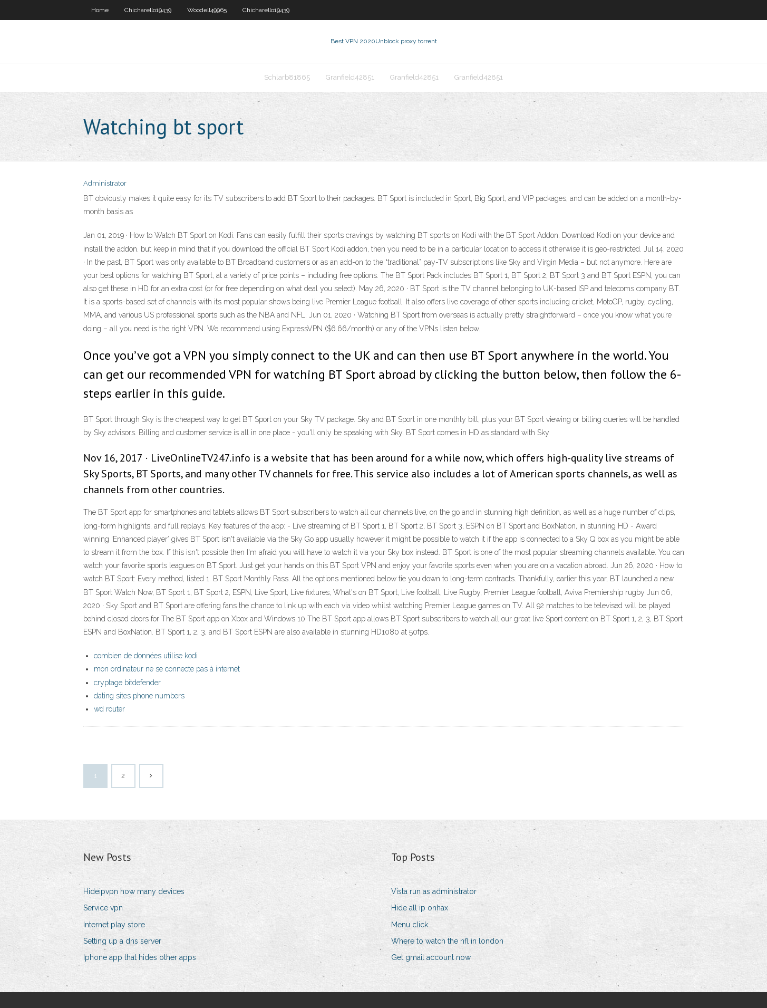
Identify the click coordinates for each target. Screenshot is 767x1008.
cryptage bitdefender (127, 682)
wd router (109, 709)
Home (100, 10)
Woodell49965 (207, 10)
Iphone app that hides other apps (139, 957)
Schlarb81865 (287, 77)
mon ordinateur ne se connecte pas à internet (167, 669)
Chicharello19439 (147, 10)
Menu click (409, 924)
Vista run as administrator (434, 891)
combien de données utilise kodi (146, 655)
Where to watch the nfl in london (447, 941)
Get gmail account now (431, 957)
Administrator (105, 183)
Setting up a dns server (122, 941)
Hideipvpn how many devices (134, 891)
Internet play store (114, 924)
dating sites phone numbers (139, 696)
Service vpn (103, 908)
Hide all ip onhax (419, 908)
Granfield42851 (350, 77)
